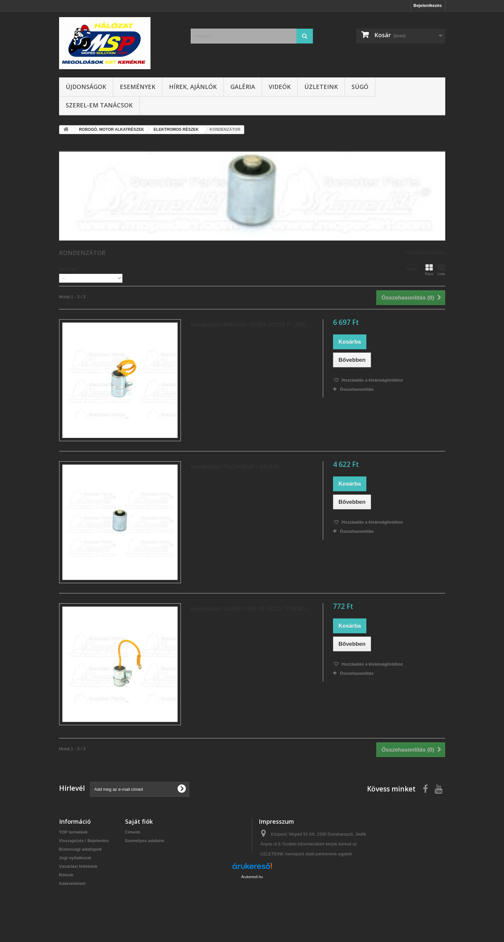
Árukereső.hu (252, 906)
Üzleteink (321, 87)
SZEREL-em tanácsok (99, 105)
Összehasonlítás (357, 389)
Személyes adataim (144, 840)
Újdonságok (86, 87)
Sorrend (67, 269)
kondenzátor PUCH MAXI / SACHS (234, 467)
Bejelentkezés (428, 5)
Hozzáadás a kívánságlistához (371, 380)
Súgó (360, 87)
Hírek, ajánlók (193, 87)
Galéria (242, 87)
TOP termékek (73, 832)
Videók (280, 87)
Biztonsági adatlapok (80, 849)
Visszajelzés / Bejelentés (84, 840)
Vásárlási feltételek (78, 866)
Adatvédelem (72, 883)
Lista (441, 270)
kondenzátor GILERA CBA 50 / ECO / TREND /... (252, 609)
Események (137, 87)
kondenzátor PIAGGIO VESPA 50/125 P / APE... (251, 325)
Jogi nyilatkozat (75, 857)
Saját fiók (139, 821)
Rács (429, 270)
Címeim (133, 832)
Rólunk (66, 874)
